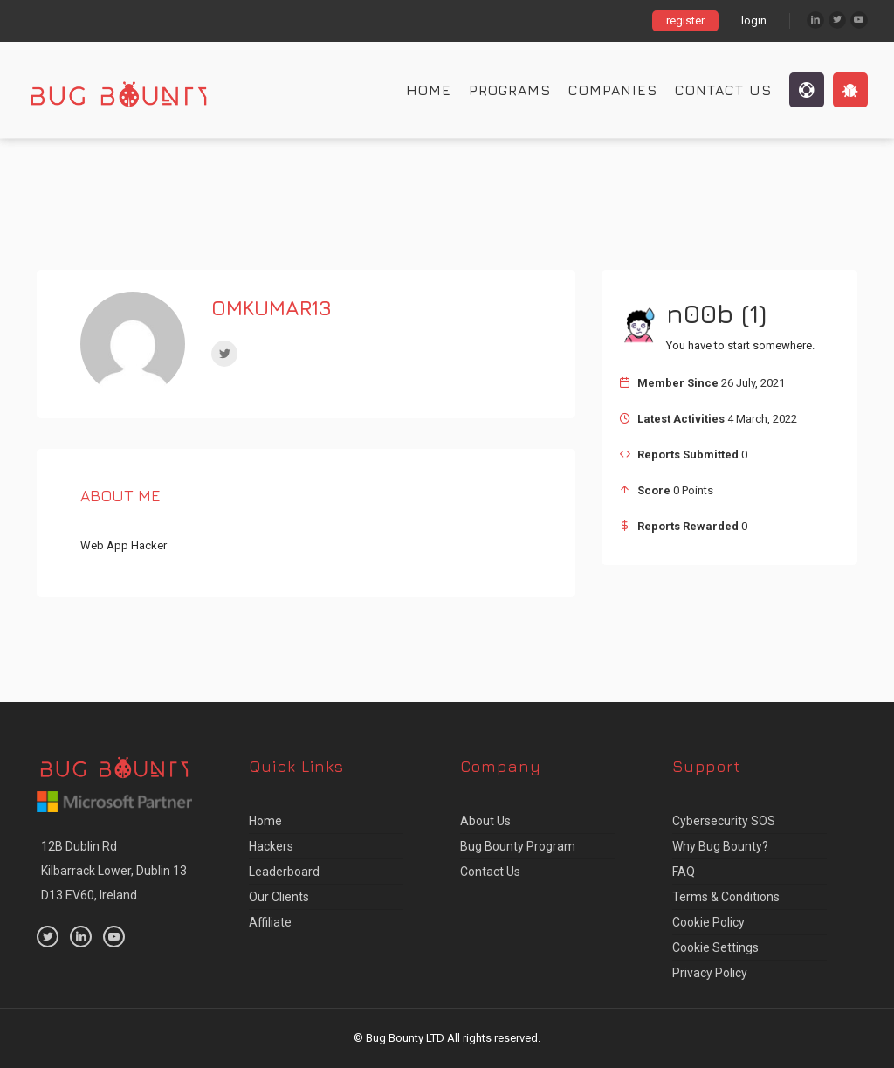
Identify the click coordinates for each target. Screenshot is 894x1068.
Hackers (271, 846)
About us (485, 821)
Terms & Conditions (726, 897)
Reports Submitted (688, 454)
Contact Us (723, 90)
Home (428, 90)
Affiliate (270, 922)
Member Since (678, 382)
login (754, 20)
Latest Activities (681, 418)
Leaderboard (284, 872)
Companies (612, 90)
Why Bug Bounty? (720, 846)
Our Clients (279, 897)
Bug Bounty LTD (405, 1037)
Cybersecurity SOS (723, 821)
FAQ (683, 872)
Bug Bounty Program (517, 846)
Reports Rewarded (688, 526)
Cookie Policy (708, 922)
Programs (510, 90)
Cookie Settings (715, 947)
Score (653, 490)
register (685, 20)
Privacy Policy (709, 973)
